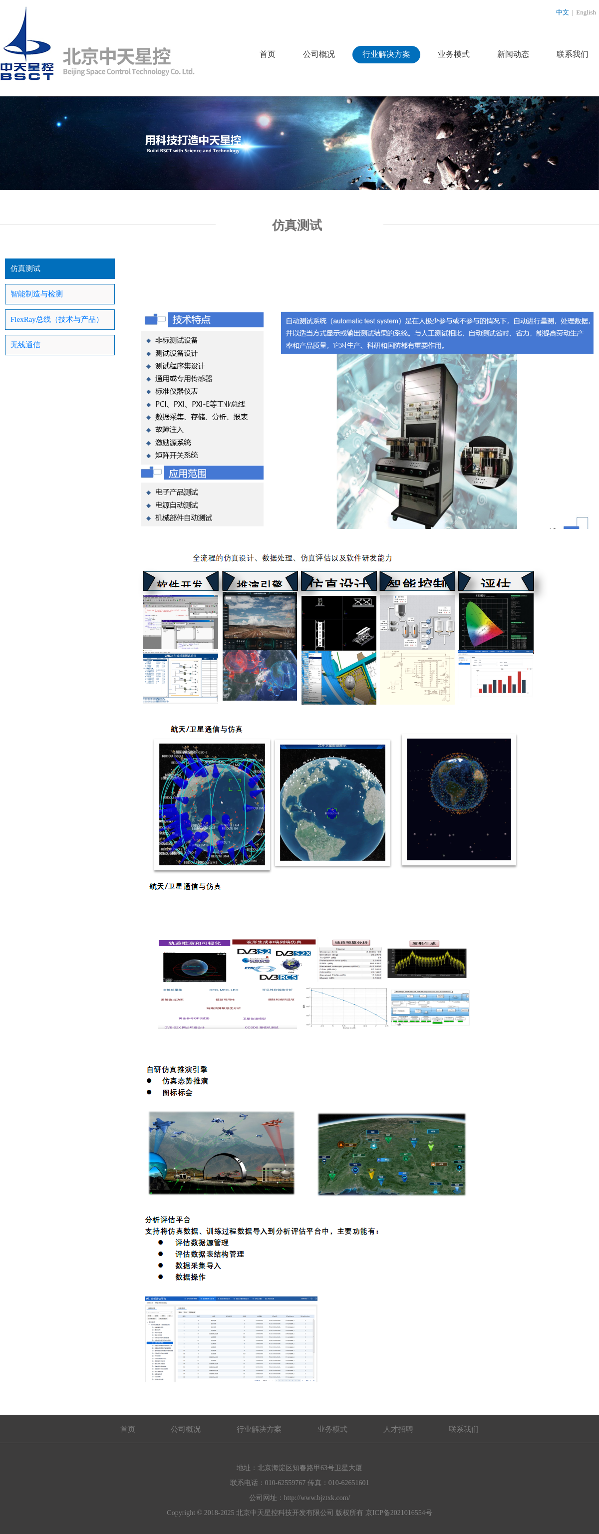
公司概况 (319, 54)
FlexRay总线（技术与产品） (56, 319)
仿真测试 (25, 268)
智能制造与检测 (36, 294)
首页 (268, 54)
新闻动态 (513, 54)
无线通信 (25, 345)
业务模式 (454, 54)
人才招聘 (398, 1429)
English (586, 12)
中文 (562, 12)
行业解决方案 (386, 54)
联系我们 (573, 54)
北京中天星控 (98, 43)
